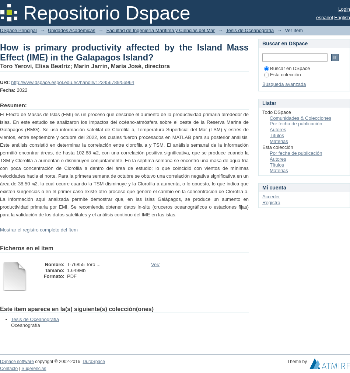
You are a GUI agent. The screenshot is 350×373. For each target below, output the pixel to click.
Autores (278, 129)
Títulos (277, 135)
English (342, 17)
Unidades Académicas (71, 30)
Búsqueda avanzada (284, 84)
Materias (279, 141)
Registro (271, 202)
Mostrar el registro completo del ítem (39, 230)
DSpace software (17, 361)
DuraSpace (94, 361)
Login (344, 9)
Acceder (271, 196)
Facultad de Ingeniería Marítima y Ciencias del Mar (160, 30)
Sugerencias (33, 368)
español (324, 17)
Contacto (9, 368)
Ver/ (155, 264)
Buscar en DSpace (287, 68)
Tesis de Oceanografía (250, 30)
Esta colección (282, 74)
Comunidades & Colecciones (300, 118)
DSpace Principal (18, 30)
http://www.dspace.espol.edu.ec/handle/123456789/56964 (72, 82)
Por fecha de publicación (296, 123)
